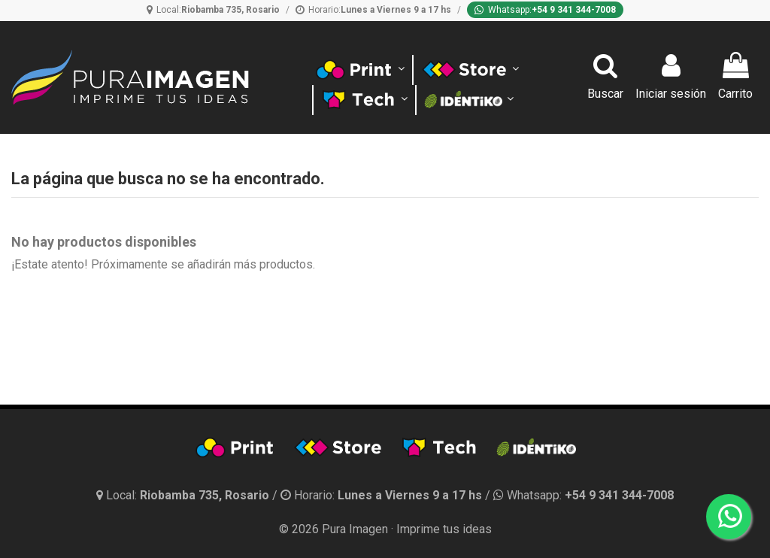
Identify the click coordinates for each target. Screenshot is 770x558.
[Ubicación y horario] (184, 495)
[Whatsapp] (545, 10)
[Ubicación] (213, 10)
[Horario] (373, 10)
